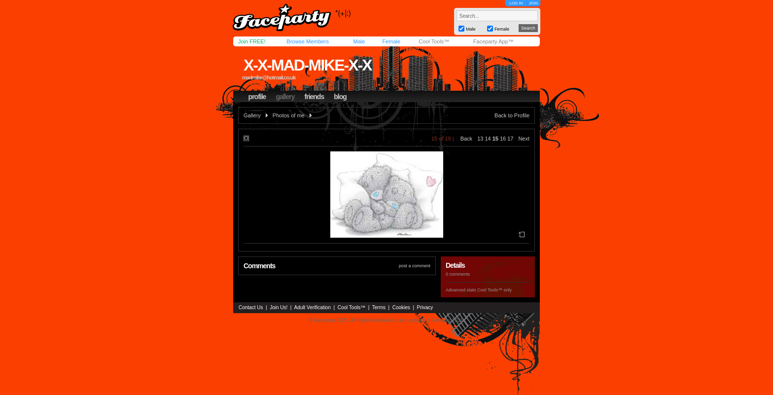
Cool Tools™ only (494, 289)
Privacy (425, 307)
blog (340, 97)
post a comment (414, 265)
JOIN (533, 3)
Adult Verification (312, 307)
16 (503, 139)
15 (495, 139)
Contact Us (251, 307)
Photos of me (289, 115)
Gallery (252, 115)
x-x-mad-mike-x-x (308, 65)
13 (480, 139)
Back (466, 139)
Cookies (401, 307)
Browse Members (307, 41)
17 (510, 139)
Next (523, 139)
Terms (379, 307)
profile (257, 97)
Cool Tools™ (434, 41)
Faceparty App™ (493, 41)
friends (314, 97)
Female (391, 41)
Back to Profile (511, 115)
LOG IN (516, 3)
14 (488, 139)
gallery (285, 97)
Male (359, 41)
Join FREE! (252, 41)
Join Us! (278, 307)
